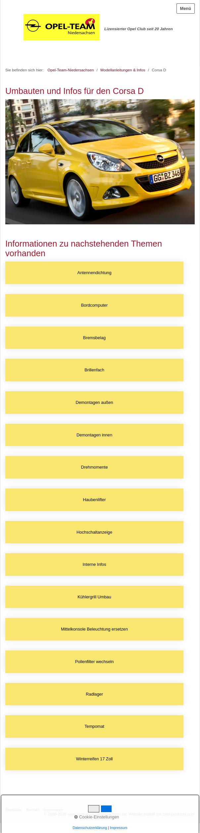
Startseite (13, 809)
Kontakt (32, 809)
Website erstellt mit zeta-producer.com (161, 814)
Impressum (53, 809)
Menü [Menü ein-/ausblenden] (185, 8)
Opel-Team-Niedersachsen (70, 70)
